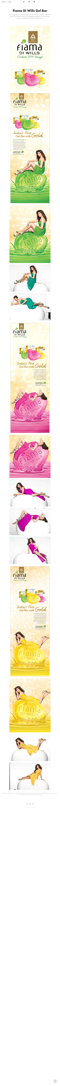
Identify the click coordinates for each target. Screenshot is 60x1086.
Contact (10, 2)
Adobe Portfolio (32, 807)
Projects (4, 2)
